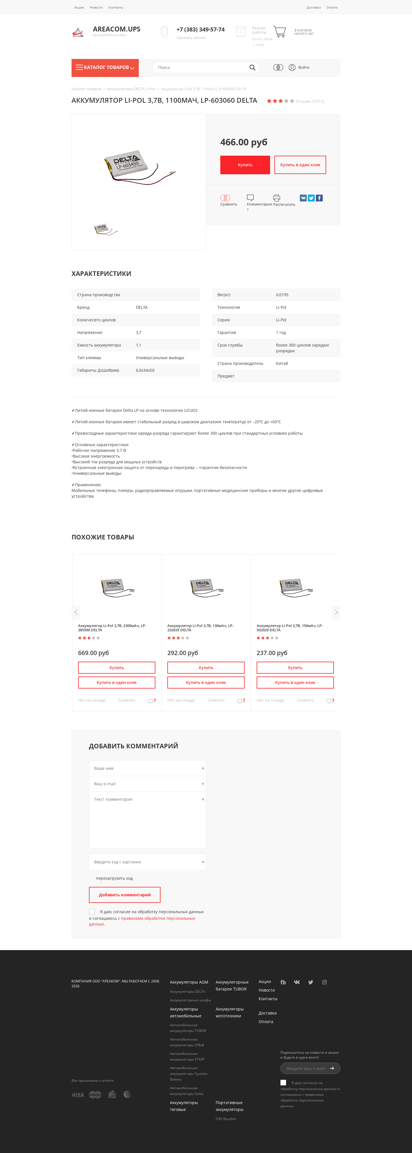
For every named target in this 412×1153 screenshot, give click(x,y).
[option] (139, 170)
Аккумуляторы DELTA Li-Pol (131, 88)
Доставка (314, 7)
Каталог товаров (87, 88)
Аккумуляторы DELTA (187, 991)
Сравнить (127, 700)
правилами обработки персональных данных (302, 1100)
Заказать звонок (191, 37)
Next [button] (336, 612)
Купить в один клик (301, 164)
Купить (245, 164)
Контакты (115, 7)
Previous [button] (76, 612)
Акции (79, 7)
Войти (303, 67)
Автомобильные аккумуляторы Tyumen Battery (188, 1073)
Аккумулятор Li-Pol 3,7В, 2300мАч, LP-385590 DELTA (112, 627)
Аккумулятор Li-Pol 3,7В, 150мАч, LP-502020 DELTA (290, 627)
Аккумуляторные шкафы (190, 1000)
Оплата (332, 7)
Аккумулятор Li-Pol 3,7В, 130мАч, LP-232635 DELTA (200, 627)
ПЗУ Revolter (226, 1118)
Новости (96, 7)
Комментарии (259, 203)
